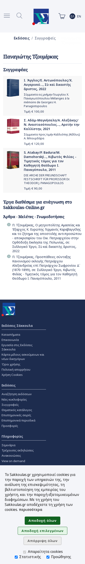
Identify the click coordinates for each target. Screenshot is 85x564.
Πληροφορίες (12, 436)
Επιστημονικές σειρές (16, 415)
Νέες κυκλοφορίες (14, 399)
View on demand (13, 461)
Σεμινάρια (8, 445)
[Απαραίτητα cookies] (24, 552)
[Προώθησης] (47, 557)
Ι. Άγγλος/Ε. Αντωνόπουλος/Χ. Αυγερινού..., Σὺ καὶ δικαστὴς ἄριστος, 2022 (48, 84)
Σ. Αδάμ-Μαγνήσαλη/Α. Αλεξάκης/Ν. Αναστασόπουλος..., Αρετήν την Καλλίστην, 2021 (51, 124)
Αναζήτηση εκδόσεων (17, 394)
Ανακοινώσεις (11, 455)
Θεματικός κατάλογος (17, 410)
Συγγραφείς (45, 38)
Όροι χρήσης (11, 364)
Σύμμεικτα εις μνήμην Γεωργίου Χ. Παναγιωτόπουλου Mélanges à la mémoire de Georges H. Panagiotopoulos (46, 100)
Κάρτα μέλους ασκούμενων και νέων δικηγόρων (23, 356)
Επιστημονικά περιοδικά (18, 420)
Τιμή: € (34, 111)
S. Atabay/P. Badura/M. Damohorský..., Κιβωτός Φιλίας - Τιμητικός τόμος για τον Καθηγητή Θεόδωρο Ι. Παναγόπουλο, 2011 (50, 161)
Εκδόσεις (22, 38)
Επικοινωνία (10, 340)
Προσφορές (10, 426)
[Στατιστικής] (16, 557)
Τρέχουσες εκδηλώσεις (18, 450)
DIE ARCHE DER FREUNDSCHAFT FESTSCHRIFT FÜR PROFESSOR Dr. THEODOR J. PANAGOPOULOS (47, 179)
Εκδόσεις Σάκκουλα (17, 325)
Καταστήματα (11, 334)
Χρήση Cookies (12, 375)
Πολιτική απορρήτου (16, 369)
